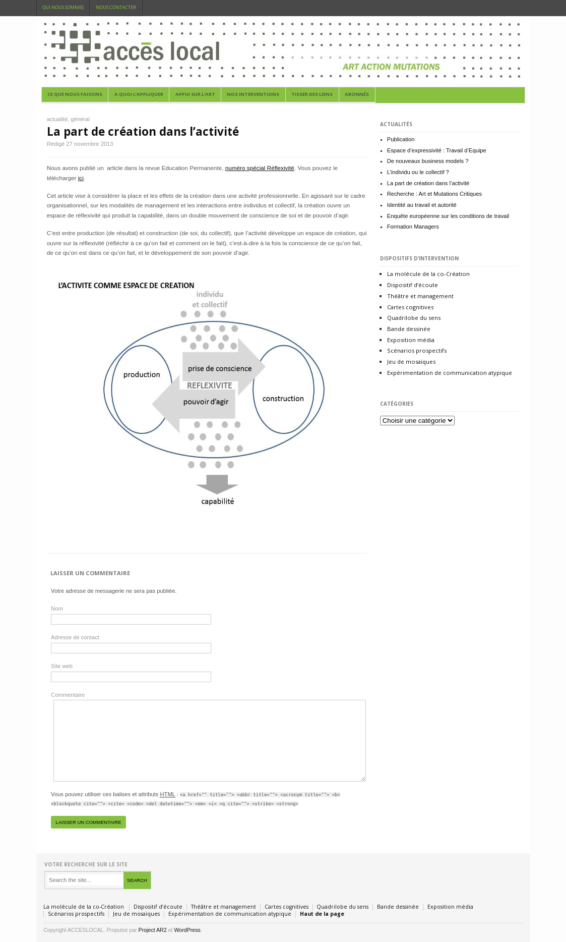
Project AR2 (153, 930)
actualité (57, 119)
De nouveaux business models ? (428, 161)
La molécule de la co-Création (428, 274)
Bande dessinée (408, 329)
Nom (57, 608)
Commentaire (68, 695)
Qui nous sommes (63, 7)
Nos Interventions (253, 94)
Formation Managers (413, 227)
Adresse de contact (75, 637)
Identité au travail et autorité (422, 205)
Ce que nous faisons (74, 94)
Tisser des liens (312, 94)
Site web (62, 666)
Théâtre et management (420, 296)
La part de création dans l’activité (143, 131)
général (80, 119)
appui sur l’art (195, 94)
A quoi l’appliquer (138, 94)
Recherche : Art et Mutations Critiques (434, 194)
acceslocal (283, 51)
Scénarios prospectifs (417, 350)
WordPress (187, 930)
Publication (401, 139)
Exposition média (410, 340)
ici (81, 178)
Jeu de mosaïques (411, 361)
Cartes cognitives (410, 307)
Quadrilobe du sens (414, 317)
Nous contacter (116, 7)
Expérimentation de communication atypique (449, 372)
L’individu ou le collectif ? (418, 172)
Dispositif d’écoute (412, 285)
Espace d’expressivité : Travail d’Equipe (436, 150)
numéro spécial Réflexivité (259, 167)
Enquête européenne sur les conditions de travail (448, 216)
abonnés (357, 94)
